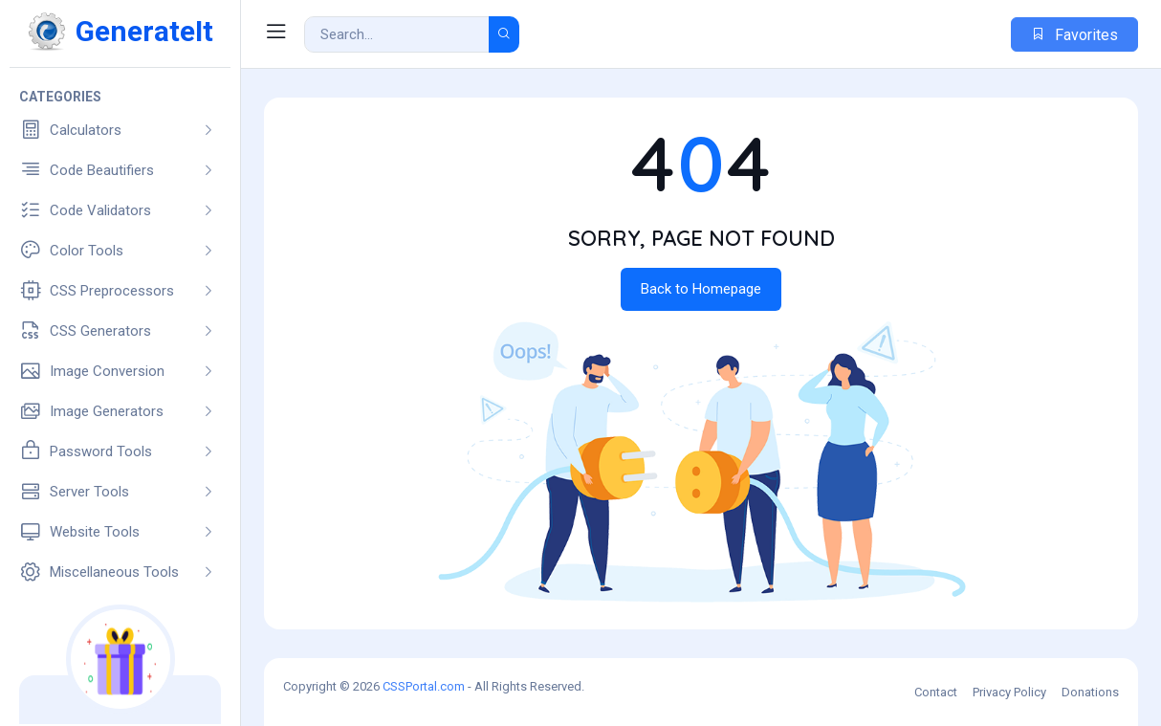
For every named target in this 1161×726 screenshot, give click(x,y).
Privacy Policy (1009, 692)
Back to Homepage (701, 288)
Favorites (1074, 35)
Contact (935, 692)
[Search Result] (397, 34)
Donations (1090, 692)
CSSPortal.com (424, 686)
